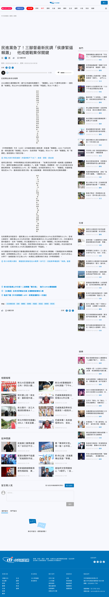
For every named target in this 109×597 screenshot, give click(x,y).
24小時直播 (35, 578)
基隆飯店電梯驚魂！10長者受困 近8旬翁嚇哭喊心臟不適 (81, 285)
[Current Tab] (4, 511)
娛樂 (59, 8)
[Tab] (13, 511)
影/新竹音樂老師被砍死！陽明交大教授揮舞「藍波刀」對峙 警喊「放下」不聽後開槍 (81, 295)
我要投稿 (69, 588)
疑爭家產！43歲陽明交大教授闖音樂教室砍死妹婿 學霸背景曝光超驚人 (81, 242)
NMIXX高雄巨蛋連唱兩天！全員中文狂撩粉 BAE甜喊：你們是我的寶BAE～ (81, 392)
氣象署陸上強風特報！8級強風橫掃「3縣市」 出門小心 (81, 78)
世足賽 (30, 8)
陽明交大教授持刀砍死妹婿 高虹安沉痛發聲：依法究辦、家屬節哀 (81, 231)
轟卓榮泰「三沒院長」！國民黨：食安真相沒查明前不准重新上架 (81, 99)
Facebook (95, 562)
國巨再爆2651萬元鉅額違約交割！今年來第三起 (81, 142)
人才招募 (51, 581)
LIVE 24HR (7, 8)
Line (101, 562)
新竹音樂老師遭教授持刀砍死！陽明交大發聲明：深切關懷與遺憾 (81, 327)
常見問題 (69, 581)
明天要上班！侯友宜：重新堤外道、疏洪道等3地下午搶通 (8, 399)
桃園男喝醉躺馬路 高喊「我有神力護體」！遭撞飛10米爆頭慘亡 (81, 174)
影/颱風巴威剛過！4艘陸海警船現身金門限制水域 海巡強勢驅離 (81, 274)
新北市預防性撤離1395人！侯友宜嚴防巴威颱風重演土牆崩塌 (8, 424)
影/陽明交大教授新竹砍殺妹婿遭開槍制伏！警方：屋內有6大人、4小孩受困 (81, 263)
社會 (53, 8)
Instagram (98, 562)
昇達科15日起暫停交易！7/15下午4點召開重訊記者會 (81, 89)
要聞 (48, 8)
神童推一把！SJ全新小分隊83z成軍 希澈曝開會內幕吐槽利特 (81, 371)
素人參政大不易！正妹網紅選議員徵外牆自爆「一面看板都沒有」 (81, 185)
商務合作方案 (53, 591)
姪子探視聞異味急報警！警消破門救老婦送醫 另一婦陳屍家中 (81, 317)
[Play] (3, 73)
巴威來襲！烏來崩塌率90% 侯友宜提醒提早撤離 (46, 424)
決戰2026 (20, 8)
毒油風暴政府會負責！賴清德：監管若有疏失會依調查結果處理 (81, 131)
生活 (70, 8)
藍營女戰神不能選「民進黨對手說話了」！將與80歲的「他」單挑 (8, 459)
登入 (104, 2)
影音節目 (34, 581)
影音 (87, 8)
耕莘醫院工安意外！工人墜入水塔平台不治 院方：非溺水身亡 (81, 253)
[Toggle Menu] (106, 8)
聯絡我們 (69, 583)
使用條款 (51, 583)
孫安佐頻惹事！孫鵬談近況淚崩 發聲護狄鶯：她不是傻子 (81, 381)
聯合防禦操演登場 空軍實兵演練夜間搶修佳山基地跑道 (81, 163)
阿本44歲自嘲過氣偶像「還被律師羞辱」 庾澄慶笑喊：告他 (81, 456)
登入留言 (69, 485)
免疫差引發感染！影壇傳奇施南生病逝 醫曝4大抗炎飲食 (81, 445)
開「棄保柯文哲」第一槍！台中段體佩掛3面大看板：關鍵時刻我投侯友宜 (46, 447)
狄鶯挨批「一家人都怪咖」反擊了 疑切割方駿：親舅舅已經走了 (81, 424)
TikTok (104, 562)
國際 (76, 8)
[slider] (27, 72)
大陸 (81, 8)
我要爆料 (69, 586)
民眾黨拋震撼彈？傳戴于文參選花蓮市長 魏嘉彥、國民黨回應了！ (81, 67)
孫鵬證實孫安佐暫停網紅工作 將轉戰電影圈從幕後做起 (81, 413)
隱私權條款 (52, 586)
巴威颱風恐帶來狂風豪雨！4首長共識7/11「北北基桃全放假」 (46, 411)
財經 (100, 60)
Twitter (92, 562)
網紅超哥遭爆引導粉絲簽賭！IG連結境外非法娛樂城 (81, 435)
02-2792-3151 (95, 588)
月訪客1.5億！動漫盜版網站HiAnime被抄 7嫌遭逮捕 (81, 153)
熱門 (42, 8)
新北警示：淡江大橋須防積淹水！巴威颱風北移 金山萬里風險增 (8, 411)
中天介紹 (51, 578)
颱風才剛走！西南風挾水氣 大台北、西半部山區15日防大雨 (81, 195)
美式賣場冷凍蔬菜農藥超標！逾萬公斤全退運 (81, 121)
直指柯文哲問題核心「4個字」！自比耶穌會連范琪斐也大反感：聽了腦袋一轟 (46, 472)
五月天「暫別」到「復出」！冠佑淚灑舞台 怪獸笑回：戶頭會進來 (81, 403)
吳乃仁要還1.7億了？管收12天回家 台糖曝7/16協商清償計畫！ (81, 306)
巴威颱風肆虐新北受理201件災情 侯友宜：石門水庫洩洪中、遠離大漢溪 (46, 399)
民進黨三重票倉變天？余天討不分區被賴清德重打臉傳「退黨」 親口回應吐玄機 (8, 447)
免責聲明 (51, 588)
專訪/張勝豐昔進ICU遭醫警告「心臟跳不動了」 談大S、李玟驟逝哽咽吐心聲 (81, 360)
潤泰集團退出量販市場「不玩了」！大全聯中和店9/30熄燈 (81, 57)
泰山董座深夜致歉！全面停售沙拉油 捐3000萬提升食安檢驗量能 (81, 110)
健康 (92, 8)
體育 (64, 8)
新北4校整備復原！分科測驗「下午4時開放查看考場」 (46, 386)
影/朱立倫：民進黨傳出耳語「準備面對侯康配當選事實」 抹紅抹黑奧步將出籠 (46, 459)
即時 (37, 8)
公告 (67, 578)
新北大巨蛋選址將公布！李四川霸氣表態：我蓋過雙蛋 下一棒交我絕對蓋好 (8, 386)
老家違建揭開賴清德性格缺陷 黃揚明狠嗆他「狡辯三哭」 (8, 472)
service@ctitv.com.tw (98, 591)
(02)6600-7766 (93, 583)
